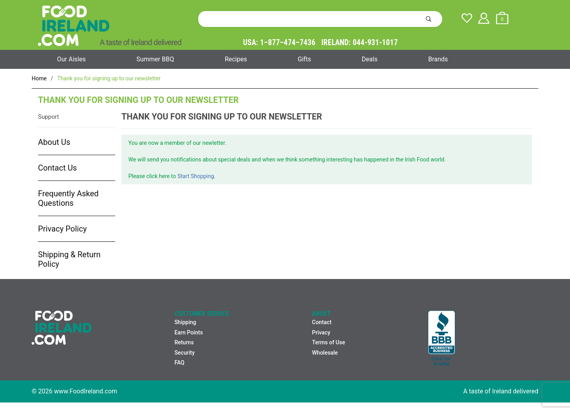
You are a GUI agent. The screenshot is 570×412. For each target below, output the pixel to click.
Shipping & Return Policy (69, 259)
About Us (54, 142)
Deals (370, 59)
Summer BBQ (155, 59)
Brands (438, 59)
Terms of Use (328, 342)
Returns (184, 342)
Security (185, 352)
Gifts (304, 59)
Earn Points (189, 332)
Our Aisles (71, 59)
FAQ (179, 362)
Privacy (321, 332)
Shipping (185, 322)
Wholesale (325, 352)
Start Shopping (195, 176)
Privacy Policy (62, 229)
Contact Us (57, 168)
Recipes (236, 59)
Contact (321, 322)
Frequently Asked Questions (68, 198)
